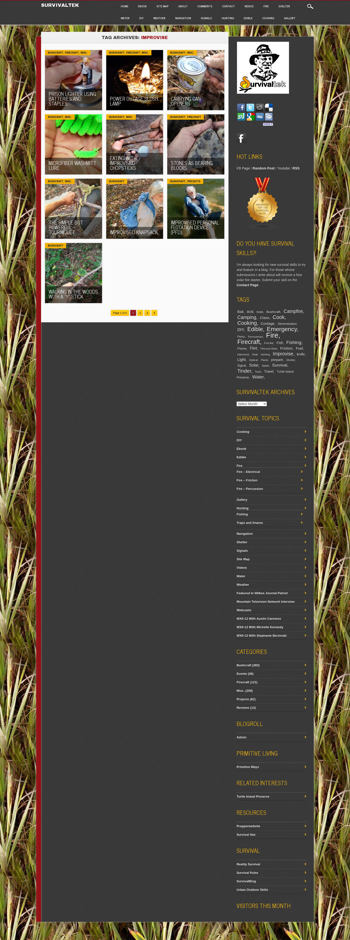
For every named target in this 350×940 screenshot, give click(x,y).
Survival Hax (245, 834)
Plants (264, 359)
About (183, 6)
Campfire (293, 311)
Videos (249, 6)
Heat (255, 354)
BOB (250, 312)
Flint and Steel (269, 348)
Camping (246, 317)
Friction (286, 348)
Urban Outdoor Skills (252, 889)
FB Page (243, 168)
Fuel (299, 348)
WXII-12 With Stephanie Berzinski (261, 635)
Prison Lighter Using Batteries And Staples (72, 99)
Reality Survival (248, 864)
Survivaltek (61, 5)
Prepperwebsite (248, 826)
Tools (258, 371)
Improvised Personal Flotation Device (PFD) (195, 227)
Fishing (293, 342)
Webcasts (243, 610)
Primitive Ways (247, 767)
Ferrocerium (255, 336)
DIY (141, 18)
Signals (206, 18)
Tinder (244, 371)
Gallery (289, 18)
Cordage (267, 323)
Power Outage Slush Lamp (134, 101)
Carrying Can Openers (186, 101)
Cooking (268, 18)
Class (264, 318)
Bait (240, 312)
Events (241, 673)
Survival (279, 365)
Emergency (282, 329)
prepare (277, 360)
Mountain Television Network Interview (265, 601)
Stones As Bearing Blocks (192, 165)
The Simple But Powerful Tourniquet (66, 227)
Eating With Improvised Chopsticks (123, 163)
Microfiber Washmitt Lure (72, 165)
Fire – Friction (246, 480)
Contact (228, 6)
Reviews (242, 707)
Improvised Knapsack (134, 232)
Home (124, 6)
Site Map (163, 6)
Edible (248, 18)
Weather (159, 18)
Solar (253, 365)
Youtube (283, 168)
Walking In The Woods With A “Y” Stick (73, 294)
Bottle (260, 311)
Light (241, 360)
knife (301, 354)
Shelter (284, 6)
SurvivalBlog (246, 881)
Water (125, 18)
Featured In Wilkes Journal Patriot (262, 593)
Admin (241, 737)
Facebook (241, 138)
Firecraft (72, 52)
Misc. (84, 52)
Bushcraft (55, 52)
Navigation (183, 18)
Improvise (283, 353)
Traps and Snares (249, 522)
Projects (193, 181)
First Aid (268, 342)
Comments (204, 6)
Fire (266, 6)
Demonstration (287, 323)
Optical (253, 359)
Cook (279, 317)
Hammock (243, 354)
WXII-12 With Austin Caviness (258, 618)
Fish (279, 343)
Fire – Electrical (248, 472)
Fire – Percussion (249, 489)
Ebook (142, 6)
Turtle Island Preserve (252, 796)
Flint (253, 348)
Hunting (228, 18)
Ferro (241, 336)
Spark (265, 365)
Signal (241, 365)
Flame (241, 348)
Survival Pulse (247, 872)
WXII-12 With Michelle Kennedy (259, 627)
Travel (268, 371)
